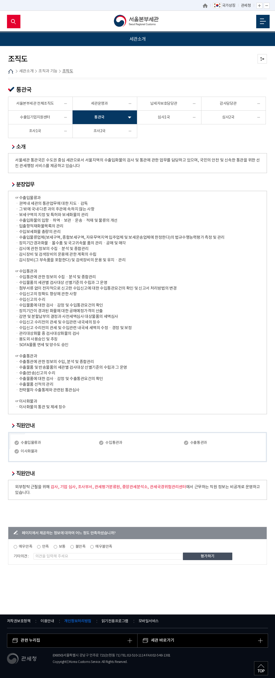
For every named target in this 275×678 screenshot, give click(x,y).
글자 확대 (259, 6)
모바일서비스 (149, 621)
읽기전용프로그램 (115, 621)
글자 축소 (267, 6)
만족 (45, 546)
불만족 (80, 546)
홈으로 (205, 6)
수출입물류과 (31, 443)
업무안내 (15, 98)
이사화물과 (29, 451)
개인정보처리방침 (77, 621)
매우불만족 (103, 546)
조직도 (13, 90)
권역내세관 (15, 111)
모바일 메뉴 (263, 21)
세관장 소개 (15, 52)
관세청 (246, 5)
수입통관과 (113, 443)
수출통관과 (198, 443)
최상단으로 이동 (261, 668)
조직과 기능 (15, 77)
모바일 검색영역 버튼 (13, 21)
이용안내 (47, 621)
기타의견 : (21, 556)
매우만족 (25, 546)
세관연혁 (13, 64)
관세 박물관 (15, 123)
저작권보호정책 (19, 621)
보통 (62, 546)
